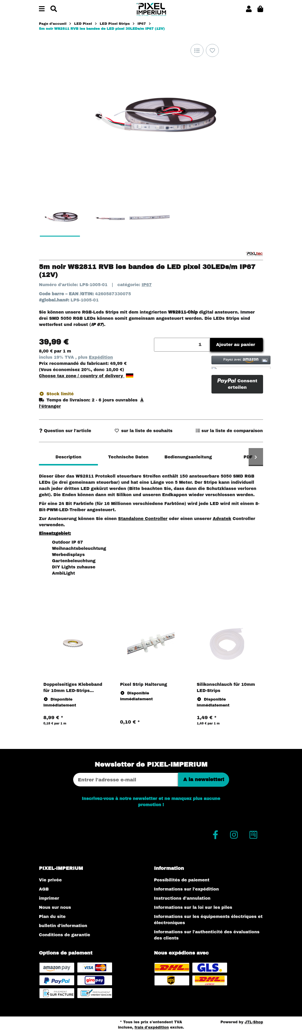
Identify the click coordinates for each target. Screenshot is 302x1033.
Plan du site (52, 916)
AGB (44, 889)
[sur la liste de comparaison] (197, 50)
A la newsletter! (203, 779)
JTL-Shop (253, 1022)
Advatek (222, 518)
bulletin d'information (63, 926)
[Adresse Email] (125, 780)
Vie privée (50, 880)
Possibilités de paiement (181, 880)
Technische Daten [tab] (128, 457)
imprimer (49, 898)
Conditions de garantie (64, 935)
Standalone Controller (142, 518)
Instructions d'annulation (182, 898)
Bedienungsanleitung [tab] (188, 457)
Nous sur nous (55, 907)
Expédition (101, 357)
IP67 (147, 285)
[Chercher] (53, 9)
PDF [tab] (248, 457)
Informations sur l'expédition (186, 889)
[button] (249, 9)
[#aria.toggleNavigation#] (42, 9)
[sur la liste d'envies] (212, 50)
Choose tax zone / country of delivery (86, 376)
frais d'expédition (151, 1027)
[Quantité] (182, 344)
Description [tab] (68, 457)
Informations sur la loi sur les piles (193, 907)
